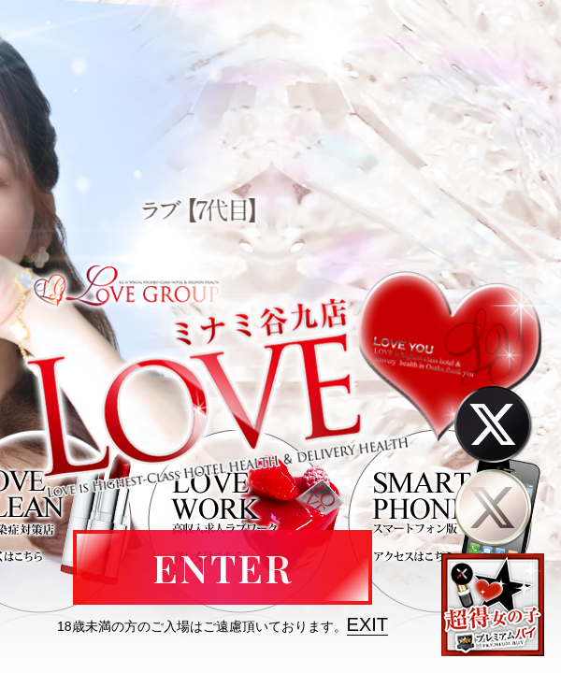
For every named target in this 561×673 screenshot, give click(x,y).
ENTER (222, 567)
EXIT (367, 624)
